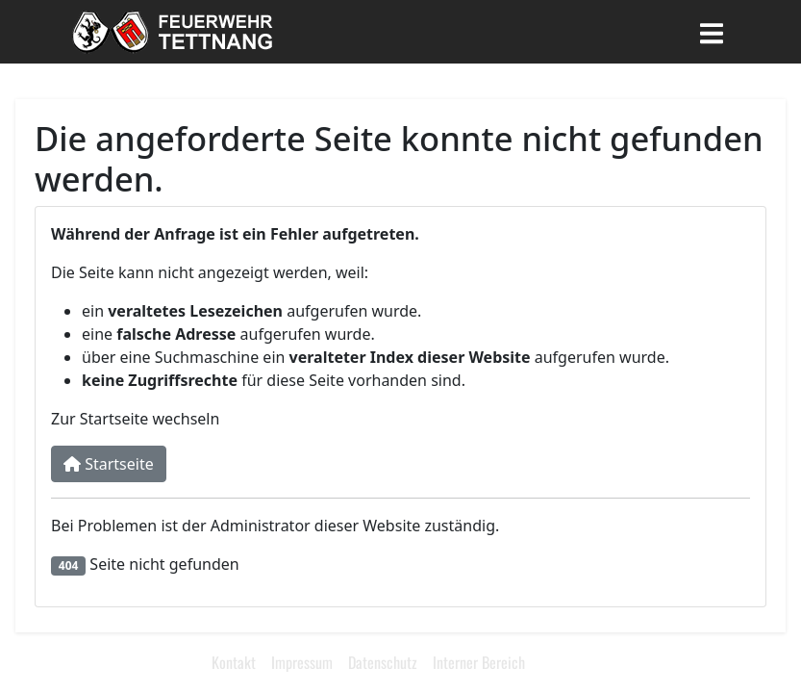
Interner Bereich (479, 662)
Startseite (108, 464)
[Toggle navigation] (712, 31)
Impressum (302, 662)
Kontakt (234, 662)
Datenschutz (382, 662)
